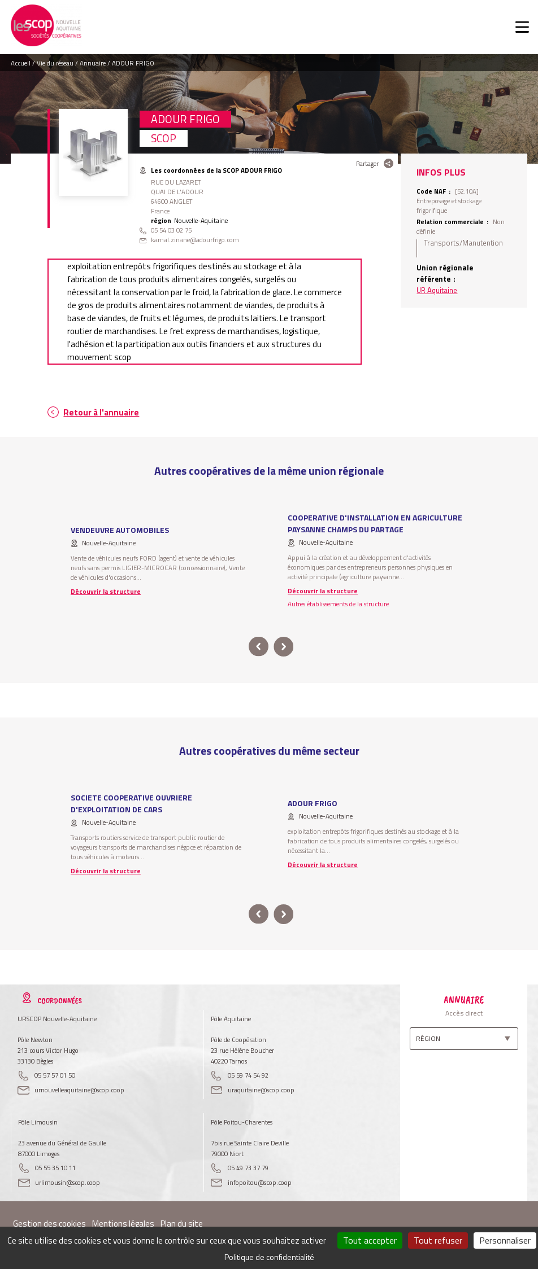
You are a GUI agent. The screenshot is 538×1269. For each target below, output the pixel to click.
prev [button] (258, 646)
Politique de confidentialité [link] (269, 1257)
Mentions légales (123, 1223)
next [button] (283, 646)
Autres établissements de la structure (338, 604)
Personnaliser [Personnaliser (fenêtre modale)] (505, 1240)
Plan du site (181, 1223)
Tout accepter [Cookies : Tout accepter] (370, 1240)
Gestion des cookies (49, 1223)
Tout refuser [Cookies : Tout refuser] (438, 1240)
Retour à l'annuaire (101, 412)
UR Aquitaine (436, 290)
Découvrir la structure (106, 591)
